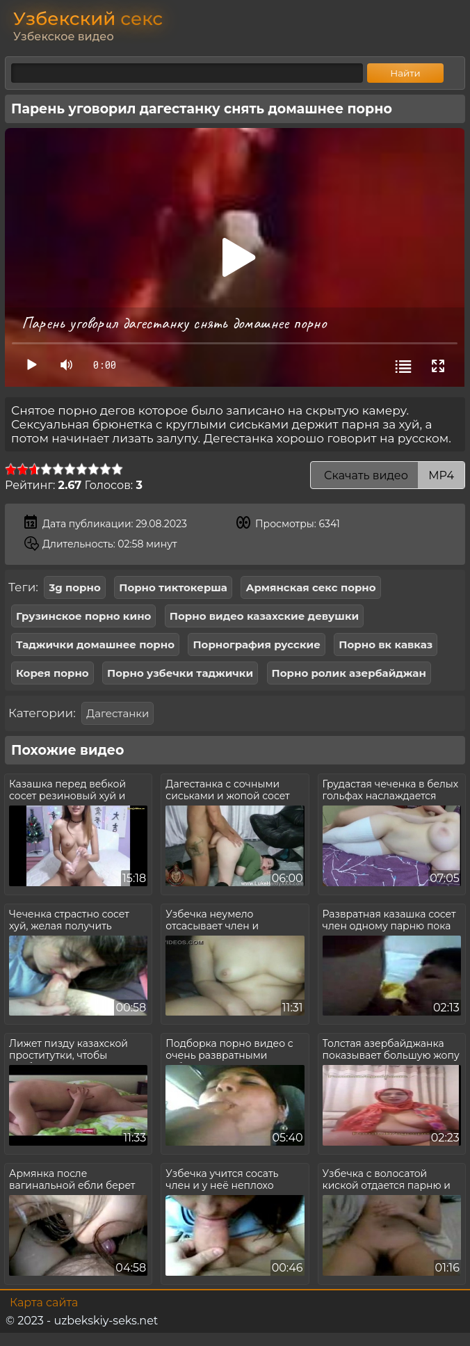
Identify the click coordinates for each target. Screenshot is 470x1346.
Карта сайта (44, 1302)
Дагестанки (117, 713)
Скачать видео (387, 475)
